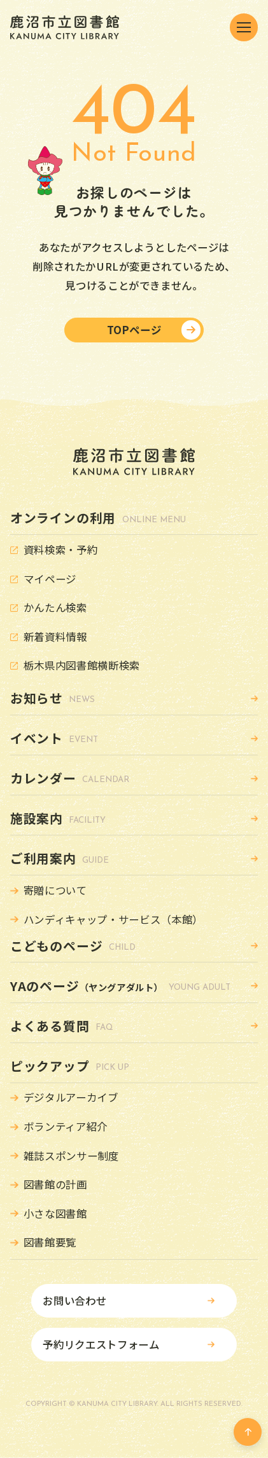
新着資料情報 (55, 636)
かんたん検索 (55, 607)
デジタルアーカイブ (71, 1097)
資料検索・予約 (61, 549)
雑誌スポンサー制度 (71, 1155)
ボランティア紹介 (66, 1126)
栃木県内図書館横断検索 (82, 665)
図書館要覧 (50, 1242)
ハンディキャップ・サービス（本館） (113, 919)
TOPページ (134, 329)
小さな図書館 (55, 1213)
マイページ (50, 578)
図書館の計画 (55, 1184)
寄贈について (55, 890)
